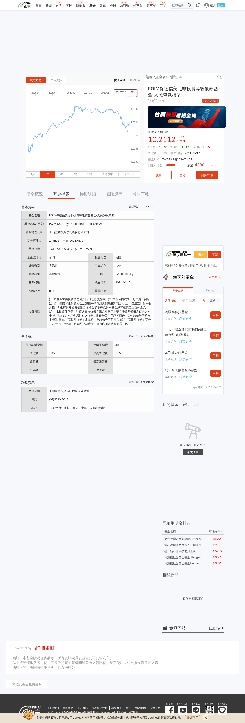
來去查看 (193, 452)
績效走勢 (35, 80)
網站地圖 (140, 708)
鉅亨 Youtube (182, 710)
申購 (216, 315)
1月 (33, 174)
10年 (90, 174)
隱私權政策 (173, 717)
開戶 (201, 254)
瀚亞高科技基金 (176, 312)
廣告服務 (82, 708)
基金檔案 (61, 194)
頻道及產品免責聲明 (27, 684)
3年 (61, 174)
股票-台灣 (185, 341)
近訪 (186, 405)
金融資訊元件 (100, 708)
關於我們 (53, 708)
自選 (196, 405)
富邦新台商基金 (176, 352)
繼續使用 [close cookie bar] (192, 718)
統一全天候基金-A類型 (181, 370)
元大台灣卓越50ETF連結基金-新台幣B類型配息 (186, 332)
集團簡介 (68, 708)
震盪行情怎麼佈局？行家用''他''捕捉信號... (190, 266)
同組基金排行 (209, 100)
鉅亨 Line (196, 710)
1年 (47, 174)
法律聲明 (155, 708)
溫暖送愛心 (222, 710)
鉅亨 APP (209, 710)
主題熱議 (208, 290)
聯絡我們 (116, 708)
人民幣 (160, 100)
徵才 (128, 708)
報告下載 (141, 194)
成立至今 (129, 174)
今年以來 (107, 174)
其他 (151, 100)
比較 (159, 175)
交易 (215, 254)
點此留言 (215, 628)
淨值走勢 (56, 80)
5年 (76, 174)
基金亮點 (178, 290)
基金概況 (35, 194)
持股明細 (88, 194)
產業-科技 (185, 318)
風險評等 (114, 194)
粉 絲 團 (169, 710)
